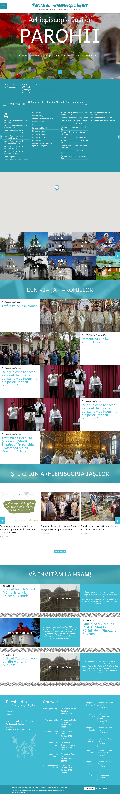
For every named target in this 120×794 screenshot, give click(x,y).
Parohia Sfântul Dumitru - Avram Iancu (74, 157)
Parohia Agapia (9, 156)
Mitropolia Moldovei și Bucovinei (20, 721)
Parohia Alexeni (38, 121)
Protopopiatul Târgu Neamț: (90, 703)
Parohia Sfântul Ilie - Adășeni (101, 117)
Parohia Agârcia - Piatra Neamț (15, 159)
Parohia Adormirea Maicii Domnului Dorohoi (13, 136)
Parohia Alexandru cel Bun (42, 118)
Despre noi (10, 711)
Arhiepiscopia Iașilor (54, 9)
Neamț (27, 87)
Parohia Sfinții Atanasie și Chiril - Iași (74, 127)
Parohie (10, 84)
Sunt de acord (89, 788)
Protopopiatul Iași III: (52, 732)
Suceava (27, 92)
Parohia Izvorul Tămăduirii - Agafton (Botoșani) (43, 144)
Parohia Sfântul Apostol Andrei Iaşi (73, 151)
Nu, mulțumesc (101, 788)
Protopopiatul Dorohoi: (90, 751)
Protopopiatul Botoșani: (90, 739)
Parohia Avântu (38, 140)
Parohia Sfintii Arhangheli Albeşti (74, 120)
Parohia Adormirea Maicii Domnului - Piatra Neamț (13, 131)
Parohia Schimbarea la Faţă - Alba (74, 117)
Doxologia (10, 726)
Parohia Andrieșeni (39, 128)
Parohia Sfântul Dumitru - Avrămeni (100, 113)
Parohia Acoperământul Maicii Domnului (15, 121)
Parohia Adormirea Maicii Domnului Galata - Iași (13, 142)
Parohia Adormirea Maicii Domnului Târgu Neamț (13, 147)
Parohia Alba (37, 112)
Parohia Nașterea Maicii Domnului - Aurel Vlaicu (74, 113)
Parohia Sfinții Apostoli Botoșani (73, 123)
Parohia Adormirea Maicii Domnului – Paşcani (13, 152)
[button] (57, 188)
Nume (37, 84)
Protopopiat (12, 87)
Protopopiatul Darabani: (90, 762)
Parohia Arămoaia (39, 137)
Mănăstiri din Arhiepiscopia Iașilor (21, 729)
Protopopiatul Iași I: (51, 708)
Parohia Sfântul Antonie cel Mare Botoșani (74, 146)
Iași (25, 84)
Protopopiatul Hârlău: (53, 755)
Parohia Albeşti (38, 115)
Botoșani (28, 89)
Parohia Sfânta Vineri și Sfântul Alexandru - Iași (73, 133)
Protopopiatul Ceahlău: (90, 728)
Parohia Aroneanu (39, 134)
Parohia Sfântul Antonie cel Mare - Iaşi (74, 141)
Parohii (42, 9)
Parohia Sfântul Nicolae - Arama (102, 120)
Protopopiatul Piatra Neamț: (51, 766)
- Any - (15, 104)
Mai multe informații (18, 792)
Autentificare (76, 9)
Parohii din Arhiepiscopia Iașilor (60, 5)
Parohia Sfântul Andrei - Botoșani (74, 137)
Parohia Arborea (38, 131)
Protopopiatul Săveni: (90, 773)
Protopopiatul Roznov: (90, 714)
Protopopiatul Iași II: (52, 721)
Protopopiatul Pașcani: (53, 743)
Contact (67, 9)
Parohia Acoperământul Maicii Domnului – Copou (15, 126)
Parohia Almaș (37, 124)
